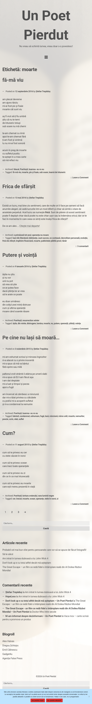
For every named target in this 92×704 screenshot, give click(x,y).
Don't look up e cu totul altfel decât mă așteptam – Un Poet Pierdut (39, 600)
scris (11, 419)
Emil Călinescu (9, 649)
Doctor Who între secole (44, 611)
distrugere (31, 323)
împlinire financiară (24, 241)
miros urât (62, 416)
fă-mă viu (12, 80)
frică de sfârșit (8, 241)
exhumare (35, 416)
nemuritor (80, 416)
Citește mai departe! (29, 226)
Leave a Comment (81, 177)
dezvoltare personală (70, 238)
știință (72, 323)
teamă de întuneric (57, 172)
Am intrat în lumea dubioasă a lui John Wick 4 (25, 558)
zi (57, 499)
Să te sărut (7, 554)
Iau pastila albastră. (54, 700)
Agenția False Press (12, 658)
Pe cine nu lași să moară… (31, 338)
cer (14, 499)
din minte (22, 323)
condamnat (25, 416)
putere (57, 323)
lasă (47, 416)
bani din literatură (20, 238)
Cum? (8, 433)
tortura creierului (30, 496)
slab (16, 419)
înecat (19, 499)
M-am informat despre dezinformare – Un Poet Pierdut (33, 616)
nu (52, 323)
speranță (64, 323)
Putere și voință (19, 255)
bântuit (16, 416)
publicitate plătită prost (51, 241)
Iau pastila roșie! (38, 700)
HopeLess (10, 596)
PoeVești (24, 169)
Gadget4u (7, 654)
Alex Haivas (8, 641)
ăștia (15, 323)
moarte (25, 172)
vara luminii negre (46, 496)
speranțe (40, 499)
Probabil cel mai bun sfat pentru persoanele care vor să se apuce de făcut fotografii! (44, 549)
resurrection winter (31, 320)
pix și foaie (34, 172)
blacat (16, 169)
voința (78, 323)
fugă (42, 416)
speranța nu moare (40, 235)
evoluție (83, 238)
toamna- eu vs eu (36, 169)
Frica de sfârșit (18, 186)
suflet (21, 419)
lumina (40, 323)
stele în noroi (50, 499)
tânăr (64, 241)
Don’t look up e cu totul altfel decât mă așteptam (26, 562)
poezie (5, 419)
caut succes (43, 238)
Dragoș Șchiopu (10, 645)
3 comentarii (83, 246)
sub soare (43, 172)
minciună (53, 416)
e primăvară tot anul (22, 235)
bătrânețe (33, 238)
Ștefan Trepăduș (43, 91)
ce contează (55, 238)
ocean (32, 499)
